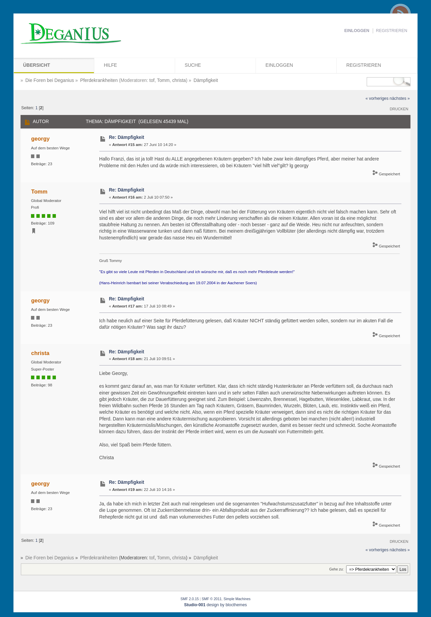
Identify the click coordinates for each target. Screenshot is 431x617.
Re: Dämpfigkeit (126, 137)
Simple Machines (237, 599)
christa (179, 80)
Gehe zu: (336, 569)
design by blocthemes (215, 605)
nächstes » (400, 98)
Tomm (163, 80)
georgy (40, 139)
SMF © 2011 (212, 599)
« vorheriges (376, 98)
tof (152, 80)
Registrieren (391, 30)
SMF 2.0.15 (189, 599)
